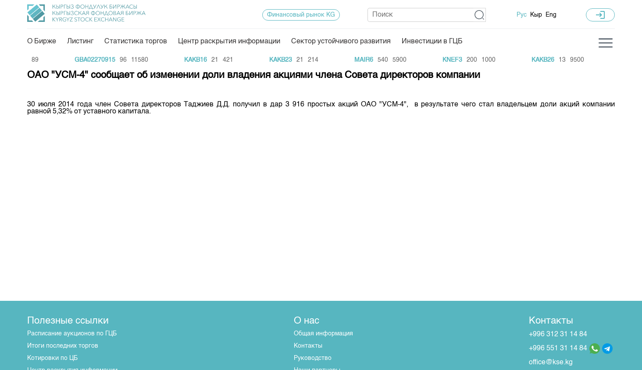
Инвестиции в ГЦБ (432, 41)
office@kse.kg (551, 362)
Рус (522, 15)
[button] (479, 15)
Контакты (308, 346)
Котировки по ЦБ (52, 358)
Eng (551, 15)
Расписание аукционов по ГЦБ (72, 334)
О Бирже (41, 41)
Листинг (80, 41)
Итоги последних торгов (62, 346)
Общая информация (323, 334)
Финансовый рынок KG (301, 15)
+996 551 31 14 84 (558, 348)
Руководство (313, 358)
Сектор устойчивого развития (341, 41)
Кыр (536, 15)
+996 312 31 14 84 (558, 334)
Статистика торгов (135, 41)
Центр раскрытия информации (229, 41)
